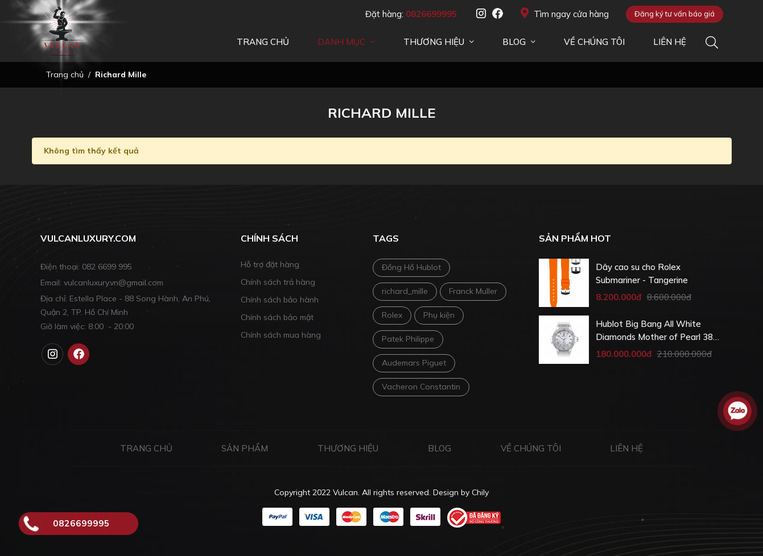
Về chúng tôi (531, 448)
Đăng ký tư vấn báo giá (674, 13)
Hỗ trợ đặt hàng (270, 264)
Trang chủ (146, 448)
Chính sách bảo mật (277, 317)
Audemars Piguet (414, 363)
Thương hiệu (347, 448)
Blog (439, 448)
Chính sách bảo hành (280, 299)
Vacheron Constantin (421, 386)
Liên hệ (626, 448)
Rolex (392, 315)
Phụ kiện (439, 315)
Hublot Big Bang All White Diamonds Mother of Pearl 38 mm (654, 330)
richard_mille (405, 291)
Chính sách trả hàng (278, 282)
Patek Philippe (408, 339)
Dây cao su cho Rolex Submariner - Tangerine (642, 273)
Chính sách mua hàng (281, 335)
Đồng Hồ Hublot (411, 267)
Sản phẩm (244, 448)
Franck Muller (473, 291)
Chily (480, 492)
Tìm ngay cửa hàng (565, 13)
